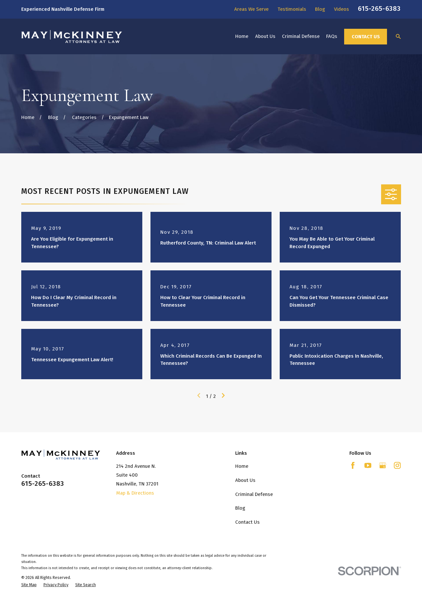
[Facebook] (352, 465)
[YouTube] (367, 465)
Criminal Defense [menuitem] (301, 36)
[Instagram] (397, 465)
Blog (320, 9)
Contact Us (366, 37)
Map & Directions (135, 493)
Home (241, 466)
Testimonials (291, 9)
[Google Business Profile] (382, 465)
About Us (245, 480)
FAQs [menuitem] (331, 36)
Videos (341, 9)
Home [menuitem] (241, 36)
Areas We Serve (251, 9)
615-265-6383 (379, 8)
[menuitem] (29, 585)
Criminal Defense (254, 494)
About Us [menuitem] (265, 36)
